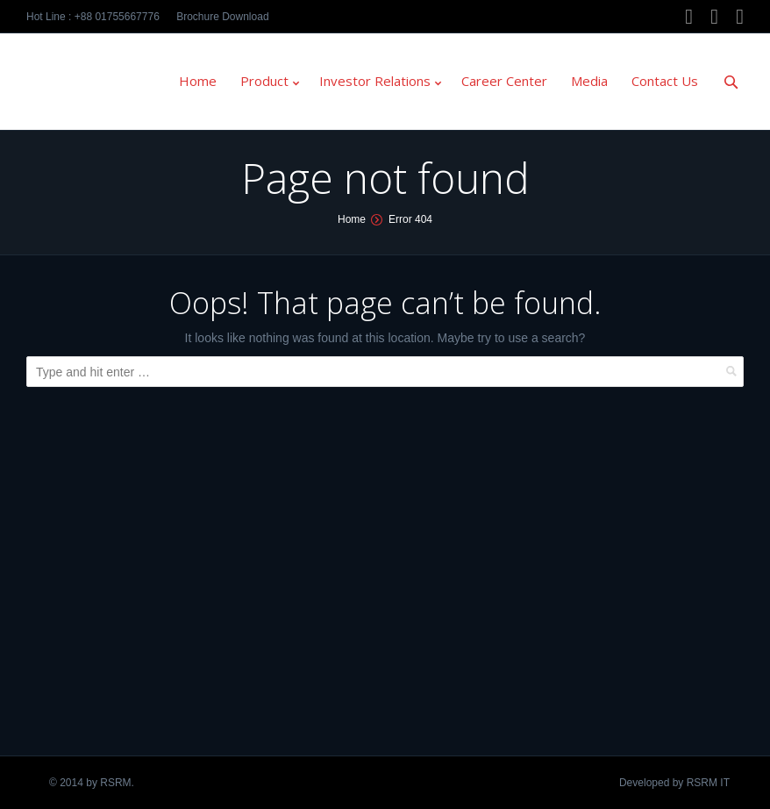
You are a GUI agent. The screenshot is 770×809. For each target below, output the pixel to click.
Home (352, 219)
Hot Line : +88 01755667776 (93, 17)
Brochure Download (222, 17)
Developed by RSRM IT (674, 783)
